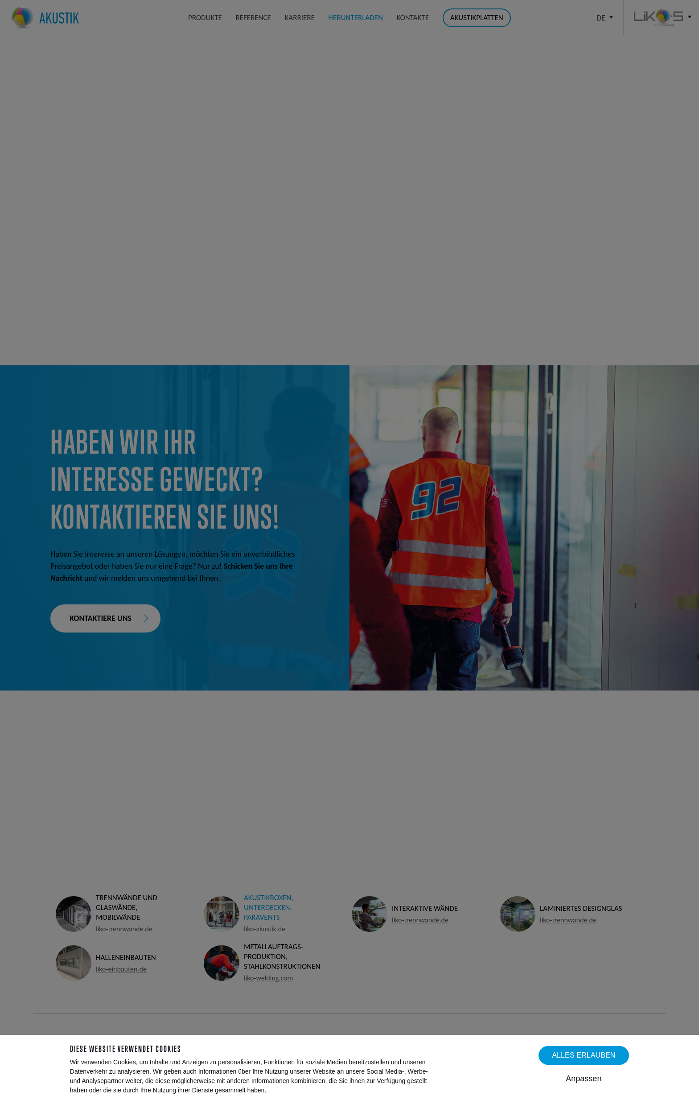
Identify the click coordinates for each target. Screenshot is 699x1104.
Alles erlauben (583, 1055)
